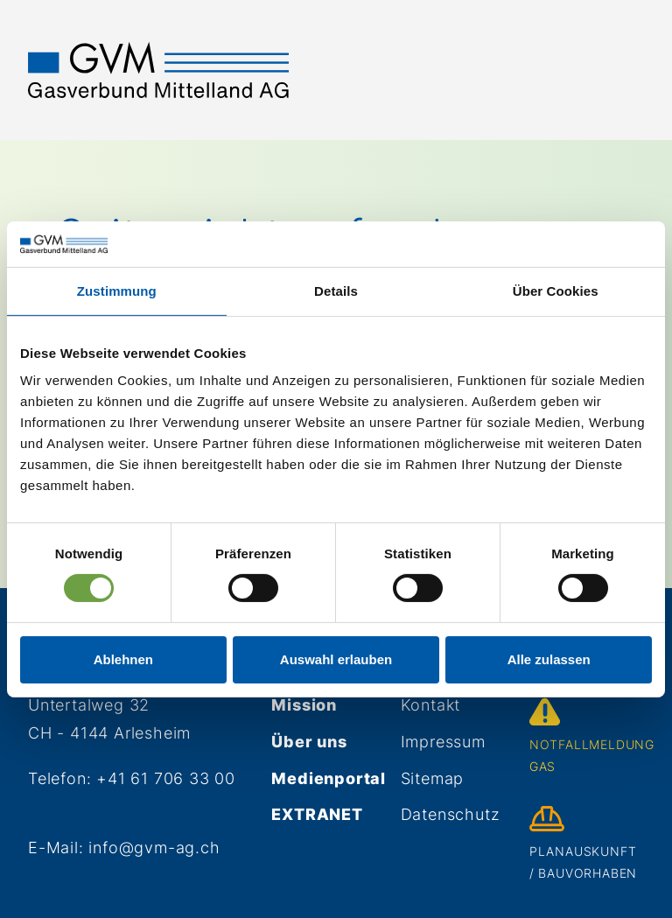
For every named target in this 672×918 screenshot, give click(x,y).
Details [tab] (336, 291)
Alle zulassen (549, 659)
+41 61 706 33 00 (165, 778)
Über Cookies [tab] (555, 291)
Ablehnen (123, 659)
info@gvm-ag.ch (154, 847)
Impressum (443, 741)
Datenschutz (450, 814)
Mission (304, 705)
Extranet (316, 814)
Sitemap (433, 778)
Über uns (308, 741)
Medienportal (328, 778)
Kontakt (431, 705)
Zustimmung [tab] (117, 291)
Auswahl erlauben (336, 659)
